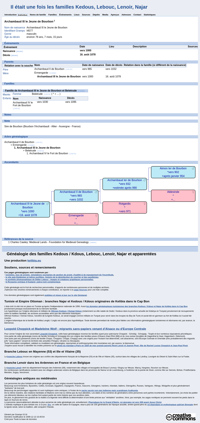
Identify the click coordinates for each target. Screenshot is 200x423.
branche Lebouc (15, 356)
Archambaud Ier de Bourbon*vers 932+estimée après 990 (124, 184)
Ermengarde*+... (76, 219)
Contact (137, 14)
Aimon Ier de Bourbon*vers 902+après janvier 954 (173, 172)
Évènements (65, 14)
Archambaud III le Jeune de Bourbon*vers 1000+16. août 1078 (27, 209)
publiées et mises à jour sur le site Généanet (66, 295)
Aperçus (115, 14)
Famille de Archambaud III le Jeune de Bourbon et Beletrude (45, 90)
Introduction (11, 14)
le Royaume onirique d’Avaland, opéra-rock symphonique (33, 282)
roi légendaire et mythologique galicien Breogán (170, 404)
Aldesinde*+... (173, 195)
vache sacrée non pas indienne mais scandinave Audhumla (109, 390)
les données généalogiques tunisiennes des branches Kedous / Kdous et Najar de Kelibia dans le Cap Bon (136, 306)
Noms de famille (38, 14)
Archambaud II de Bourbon (53, 69)
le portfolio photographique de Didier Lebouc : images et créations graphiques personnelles (49, 279)
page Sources (80, 290)
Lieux (76, 14)
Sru (49, 404)
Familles (52, 14)
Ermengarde (45, 72)
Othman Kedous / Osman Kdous (66, 311)
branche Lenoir (14, 368)
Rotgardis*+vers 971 (125, 207)
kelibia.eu (34, 260)
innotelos (10, 275)
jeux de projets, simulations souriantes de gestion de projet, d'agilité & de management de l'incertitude (64, 275)
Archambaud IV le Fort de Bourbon (23, 105)
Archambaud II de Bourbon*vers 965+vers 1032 (76, 195)
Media (105, 14)
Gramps (18, 414)
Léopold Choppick (48, 334)
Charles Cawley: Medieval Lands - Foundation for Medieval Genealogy (53, 242)
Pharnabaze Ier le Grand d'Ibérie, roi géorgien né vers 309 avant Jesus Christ (125, 402)
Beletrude (41, 94)
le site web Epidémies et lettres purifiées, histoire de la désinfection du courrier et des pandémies (52, 277)
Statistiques (150, 14)
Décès (10, 55)
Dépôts (96, 14)
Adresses (126, 14)
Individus (22, 15)
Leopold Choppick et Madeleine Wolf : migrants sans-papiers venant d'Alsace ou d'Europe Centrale (75, 328)
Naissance (13, 51)
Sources (86, 14)
